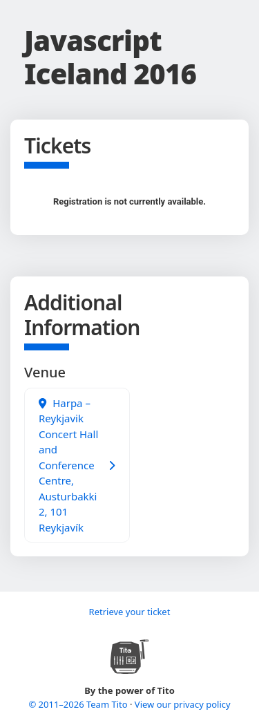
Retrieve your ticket (130, 611)
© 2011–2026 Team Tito (79, 704)
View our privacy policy (183, 704)
